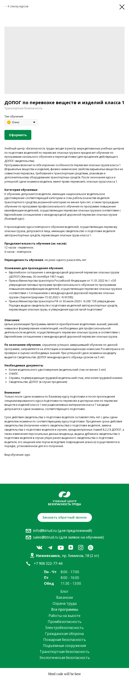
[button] (65, 517)
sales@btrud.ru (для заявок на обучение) (68, 537)
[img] (39, 547)
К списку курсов (18, 6)
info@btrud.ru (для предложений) (62, 530)
